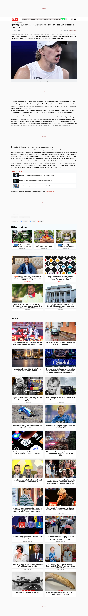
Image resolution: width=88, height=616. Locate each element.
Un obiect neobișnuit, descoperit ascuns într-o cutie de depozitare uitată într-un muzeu (60, 593)
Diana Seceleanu (15, 214)
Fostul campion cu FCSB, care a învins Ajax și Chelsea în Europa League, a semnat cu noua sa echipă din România (27, 343)
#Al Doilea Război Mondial (28, 591)
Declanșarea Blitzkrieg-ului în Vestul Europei (27, 593)
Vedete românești (27, 281)
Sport (62, 19)
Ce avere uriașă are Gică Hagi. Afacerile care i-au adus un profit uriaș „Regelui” (60, 426)
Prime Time (57, 19)
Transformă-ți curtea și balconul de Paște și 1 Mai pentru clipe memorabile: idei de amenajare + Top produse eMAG (65, 245)
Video (50, 19)
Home (12, 22)
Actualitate (39, 19)
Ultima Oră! (25, 19)
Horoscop (60, 281)
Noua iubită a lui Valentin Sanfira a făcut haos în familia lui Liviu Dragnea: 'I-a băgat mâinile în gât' (27, 481)
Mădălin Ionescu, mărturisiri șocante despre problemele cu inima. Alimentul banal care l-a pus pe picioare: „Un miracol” (27, 278)
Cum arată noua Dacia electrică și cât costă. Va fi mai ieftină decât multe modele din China (27, 370)
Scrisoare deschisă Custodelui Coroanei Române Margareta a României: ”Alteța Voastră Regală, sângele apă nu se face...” (60, 566)
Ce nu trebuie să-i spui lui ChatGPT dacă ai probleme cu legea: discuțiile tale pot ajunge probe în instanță (27, 452)
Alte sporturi (20, 22)
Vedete (46, 19)
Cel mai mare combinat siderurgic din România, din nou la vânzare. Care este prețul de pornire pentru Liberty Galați (60, 453)
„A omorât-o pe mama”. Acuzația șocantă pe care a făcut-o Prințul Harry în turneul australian (27, 565)
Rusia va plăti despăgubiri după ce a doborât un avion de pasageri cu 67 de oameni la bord (27, 426)
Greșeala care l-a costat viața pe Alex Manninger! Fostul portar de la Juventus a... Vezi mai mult (60, 398)
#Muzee (61, 591)
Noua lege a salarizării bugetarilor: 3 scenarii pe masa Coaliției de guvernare (27, 537)
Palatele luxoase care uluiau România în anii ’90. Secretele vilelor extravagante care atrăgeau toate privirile (60, 306)
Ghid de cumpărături (19, 227)
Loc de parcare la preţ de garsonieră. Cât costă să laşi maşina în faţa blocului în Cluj (60, 343)
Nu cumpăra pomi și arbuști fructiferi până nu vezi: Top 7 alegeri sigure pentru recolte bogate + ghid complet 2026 (44, 245)
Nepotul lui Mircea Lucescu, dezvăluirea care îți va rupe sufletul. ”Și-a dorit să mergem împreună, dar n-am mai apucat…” (27, 399)
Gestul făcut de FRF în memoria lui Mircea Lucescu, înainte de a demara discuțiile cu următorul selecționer (60, 509)
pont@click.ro (50, 191)
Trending (32, 19)
